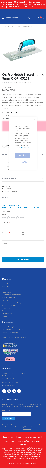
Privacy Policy (26, 147)
